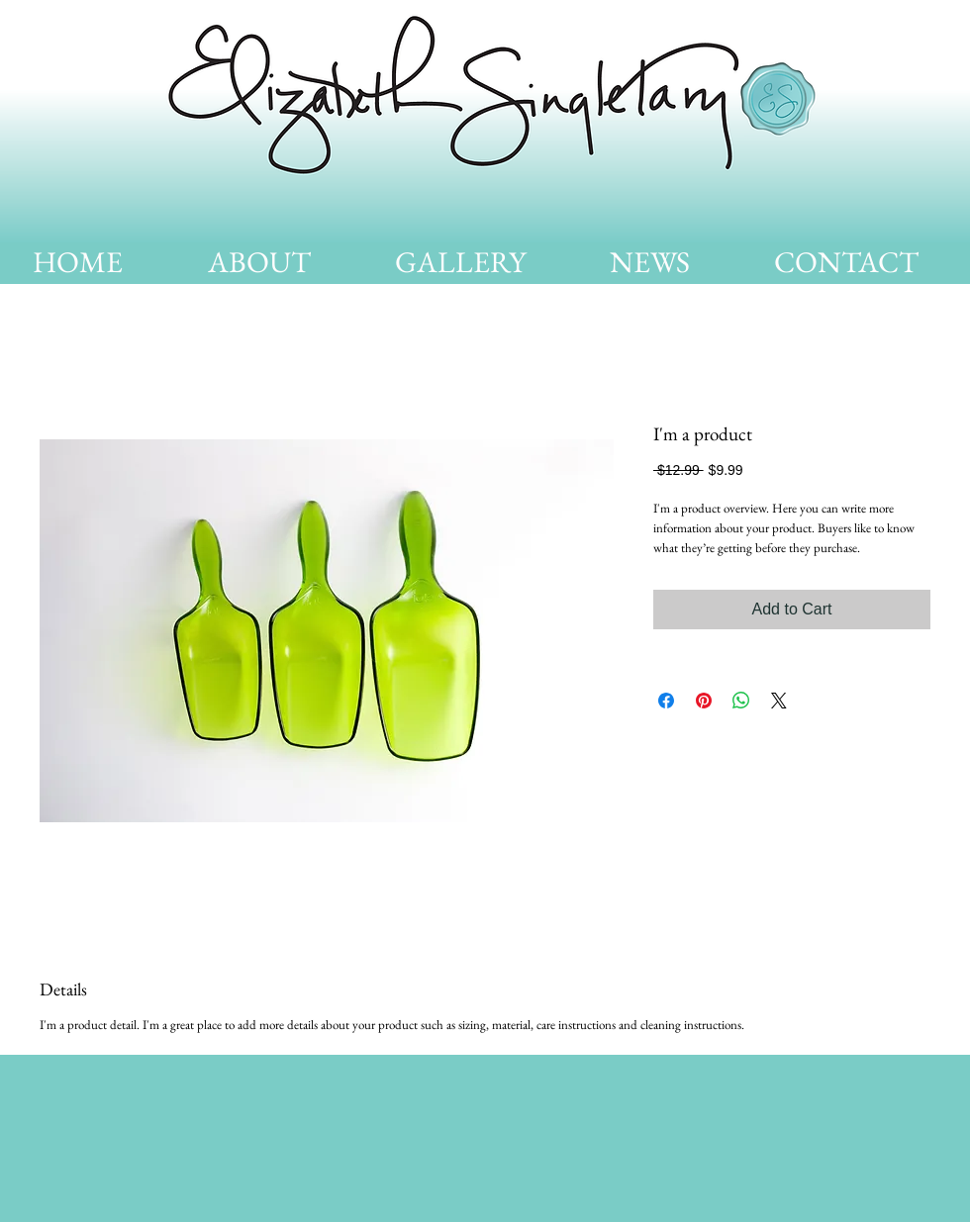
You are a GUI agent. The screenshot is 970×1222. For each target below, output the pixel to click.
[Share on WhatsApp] (741, 700)
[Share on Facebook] (666, 700)
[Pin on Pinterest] (704, 700)
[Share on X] (779, 700)
